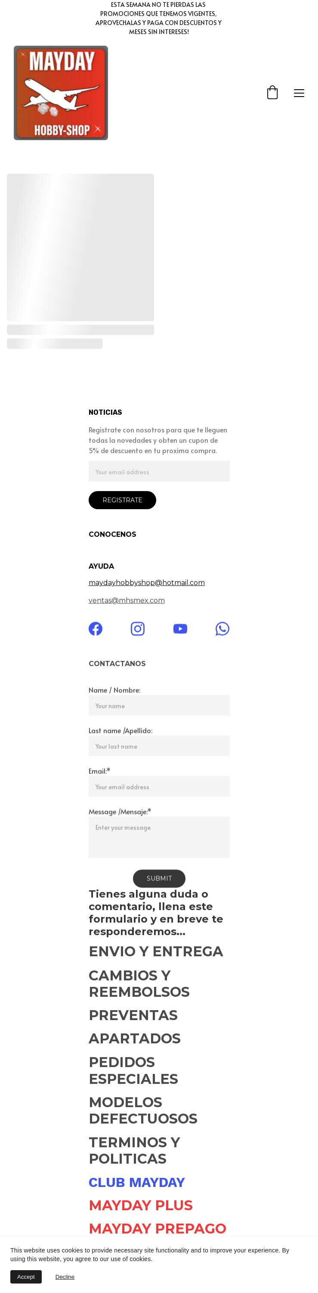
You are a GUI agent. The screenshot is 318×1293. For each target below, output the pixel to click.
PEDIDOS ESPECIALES (133, 1072)
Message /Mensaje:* (120, 824)
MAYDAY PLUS (141, 1206)
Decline (65, 1277)
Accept (26, 1277)
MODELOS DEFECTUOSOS (143, 1112)
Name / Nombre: (114, 703)
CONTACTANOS (117, 665)
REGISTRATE (122, 500)
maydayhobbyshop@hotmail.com (147, 583)
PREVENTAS (133, 1016)
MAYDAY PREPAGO (157, 1229)
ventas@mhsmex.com (127, 601)
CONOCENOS (112, 534)
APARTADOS (137, 1039)
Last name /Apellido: (120, 743)
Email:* (100, 784)
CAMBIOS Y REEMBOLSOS (139, 985)
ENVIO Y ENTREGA (156, 952)
